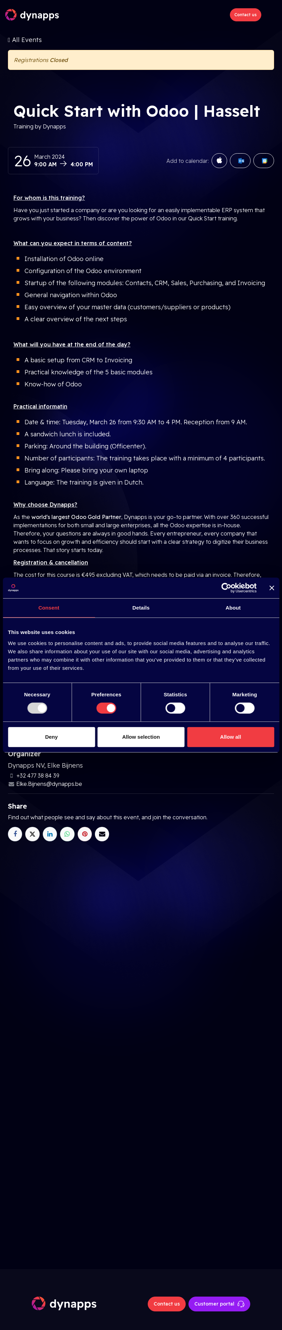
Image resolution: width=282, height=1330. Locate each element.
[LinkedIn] (50, 834)
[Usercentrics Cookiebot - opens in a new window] (226, 588)
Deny (51, 737)
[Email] (102, 834)
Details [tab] (141, 608)
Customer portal (219, 1304)
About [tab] (233, 608)
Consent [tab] (48, 608)
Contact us (245, 14)
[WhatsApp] (67, 834)
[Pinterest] (85, 834)
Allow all (230, 737)
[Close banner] (271, 587)
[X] (32, 834)
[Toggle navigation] (270, 14)
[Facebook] (15, 834)
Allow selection (141, 737)
